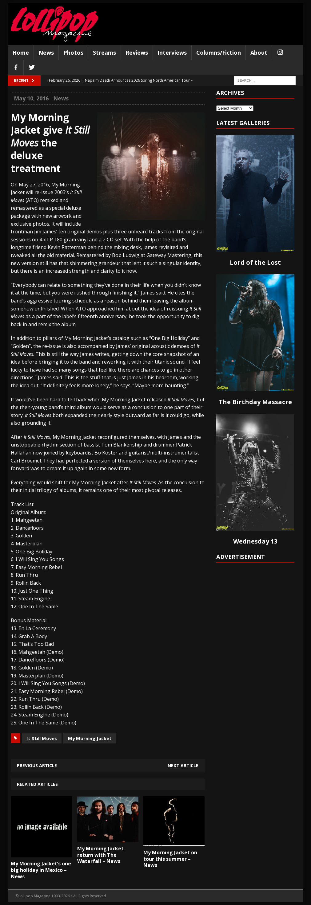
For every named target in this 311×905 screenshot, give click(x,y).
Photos (73, 52)
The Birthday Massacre (255, 402)
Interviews (172, 52)
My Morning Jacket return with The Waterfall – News (100, 855)
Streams (104, 52)
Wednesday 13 (255, 541)
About (258, 52)
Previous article (37, 765)
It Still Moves (41, 738)
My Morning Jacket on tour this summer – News (170, 859)
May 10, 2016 (31, 98)
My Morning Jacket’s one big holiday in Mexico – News (41, 870)
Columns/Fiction (218, 52)
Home (20, 52)
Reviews (137, 52)
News (46, 52)
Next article (183, 765)
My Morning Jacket (90, 738)
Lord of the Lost (255, 262)
